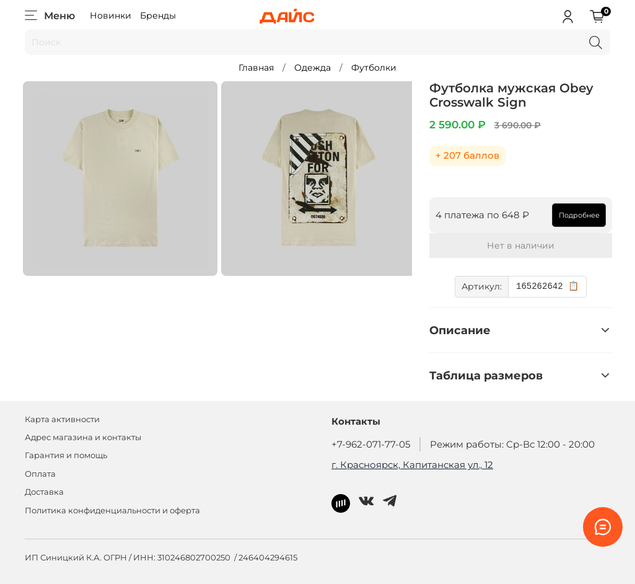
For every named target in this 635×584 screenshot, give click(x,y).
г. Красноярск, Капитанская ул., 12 (412, 465)
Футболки (373, 67)
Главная (256, 67)
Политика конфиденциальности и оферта (112, 510)
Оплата (40, 474)
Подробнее (577, 215)
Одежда (312, 67)
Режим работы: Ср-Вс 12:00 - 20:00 (512, 444)
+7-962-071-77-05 (370, 444)
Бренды (158, 15)
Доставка (44, 492)
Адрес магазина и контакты (83, 437)
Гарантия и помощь (66, 455)
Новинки (110, 15)
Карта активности (62, 419)
